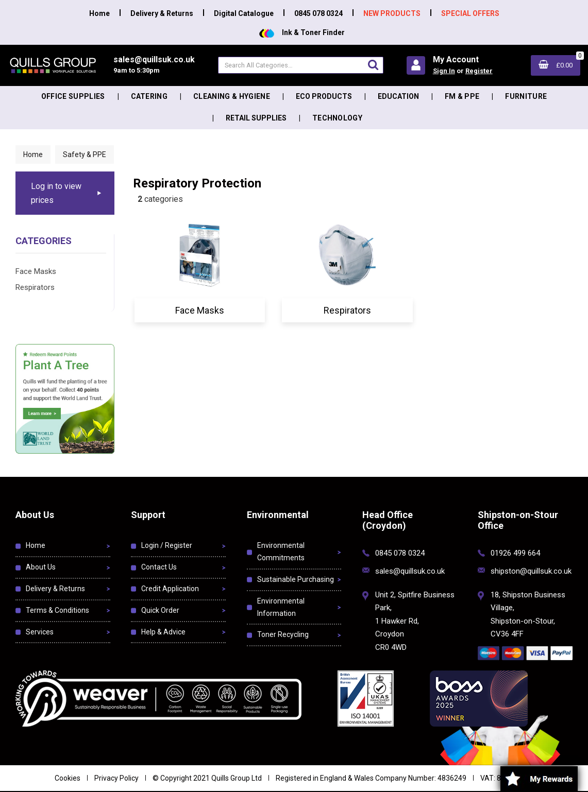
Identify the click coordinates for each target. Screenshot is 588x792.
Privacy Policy (116, 778)
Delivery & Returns (161, 13)
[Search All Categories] (300, 65)
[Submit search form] (373, 64)
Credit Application (170, 588)
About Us (41, 567)
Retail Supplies (256, 118)
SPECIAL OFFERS (470, 13)
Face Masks (35, 271)
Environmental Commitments (281, 551)
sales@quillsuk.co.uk (410, 571)
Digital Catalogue (244, 13)
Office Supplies (73, 96)
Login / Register (166, 545)
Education (398, 96)
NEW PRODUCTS (392, 13)
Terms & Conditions (57, 610)
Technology (337, 118)
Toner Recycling (283, 634)
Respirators (35, 287)
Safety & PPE (84, 154)
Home (99, 13)
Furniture (526, 96)
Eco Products (324, 96)
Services (40, 632)
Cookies (67, 778)
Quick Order (160, 610)
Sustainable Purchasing (295, 579)
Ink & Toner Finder (302, 32)
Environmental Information (281, 607)
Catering (149, 96)
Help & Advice (163, 632)
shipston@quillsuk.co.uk (531, 571)
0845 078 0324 (318, 13)
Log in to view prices (56, 193)
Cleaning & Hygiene (231, 96)
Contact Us (159, 567)
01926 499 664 (515, 553)
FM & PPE (462, 96)
